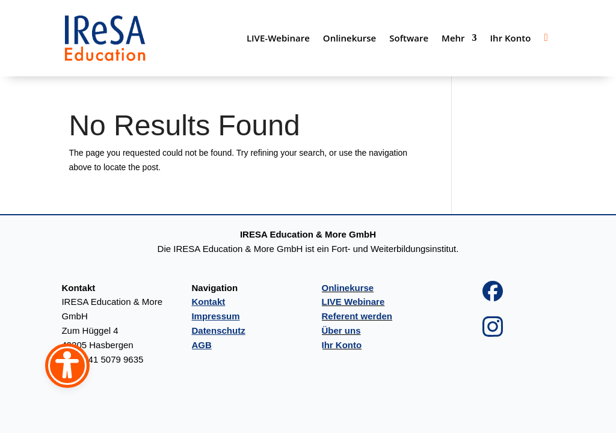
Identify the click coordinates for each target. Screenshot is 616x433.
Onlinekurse (349, 38)
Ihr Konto (510, 38)
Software (408, 38)
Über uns (341, 330)
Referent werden (357, 316)
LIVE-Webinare (278, 38)
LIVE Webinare (353, 301)
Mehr (453, 38)
